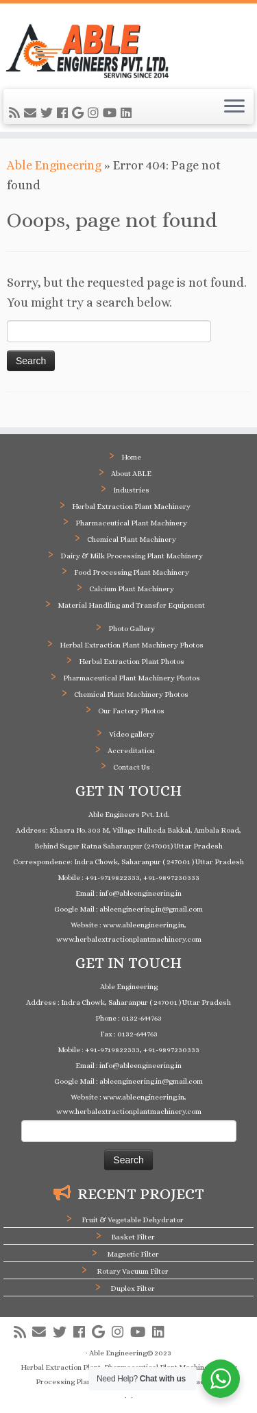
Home (131, 457)
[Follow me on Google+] (80, 113)
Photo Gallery (131, 628)
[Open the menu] (234, 107)
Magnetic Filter (133, 1254)
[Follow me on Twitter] (48, 113)
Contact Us (131, 767)
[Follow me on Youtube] (112, 113)
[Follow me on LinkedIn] (128, 113)
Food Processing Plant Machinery (131, 572)
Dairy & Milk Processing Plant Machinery (131, 555)
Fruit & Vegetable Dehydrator (133, 1219)
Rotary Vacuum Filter (133, 1271)
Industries (131, 490)
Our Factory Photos (131, 710)
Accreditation (131, 750)
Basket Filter (133, 1237)
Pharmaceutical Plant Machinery (131, 523)
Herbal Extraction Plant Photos (131, 661)
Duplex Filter (132, 1288)
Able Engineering (54, 165)
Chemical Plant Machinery (131, 539)
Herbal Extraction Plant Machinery (131, 506)
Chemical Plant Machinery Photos (131, 694)
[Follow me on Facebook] (64, 113)
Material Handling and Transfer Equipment (131, 605)
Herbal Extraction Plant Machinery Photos (132, 645)
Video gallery (131, 734)
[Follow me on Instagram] (95, 113)
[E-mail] (32, 113)
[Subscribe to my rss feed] (16, 113)
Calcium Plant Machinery (131, 588)
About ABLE (131, 473)
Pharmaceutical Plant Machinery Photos (131, 678)
